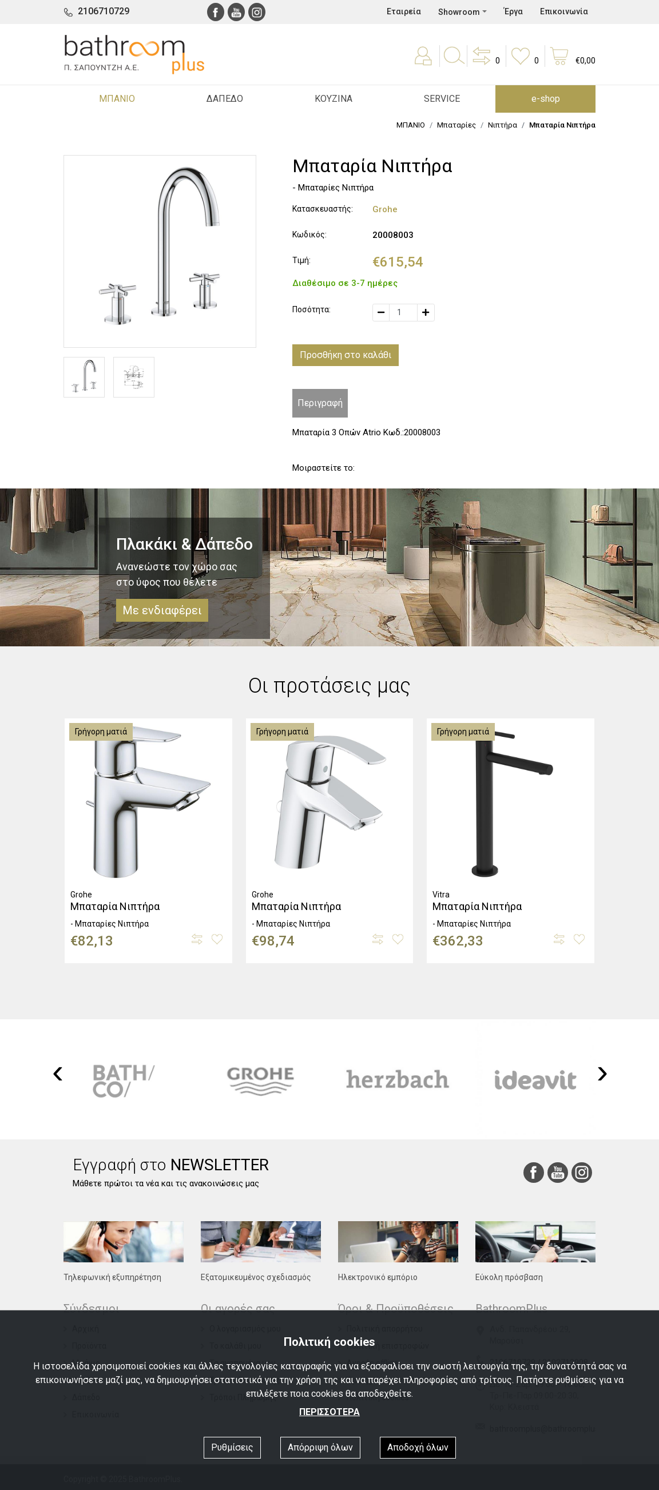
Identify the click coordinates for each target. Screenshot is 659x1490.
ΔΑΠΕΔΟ (225, 98)
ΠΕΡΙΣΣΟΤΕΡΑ (329, 1411)
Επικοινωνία (564, 11)
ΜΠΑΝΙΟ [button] (117, 98)
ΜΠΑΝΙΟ (410, 125)
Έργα (513, 11)
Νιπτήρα (502, 125)
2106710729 (103, 11)
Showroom (459, 12)
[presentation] (57, 1071)
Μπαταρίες (456, 125)
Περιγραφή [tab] (320, 403)
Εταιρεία (404, 11)
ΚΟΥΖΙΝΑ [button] (333, 98)
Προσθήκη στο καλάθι (345, 354)
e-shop (545, 98)
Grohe (385, 209)
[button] (485, 64)
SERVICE (442, 98)
